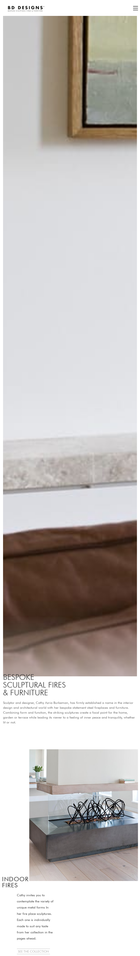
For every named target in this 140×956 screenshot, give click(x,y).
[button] (33, 951)
